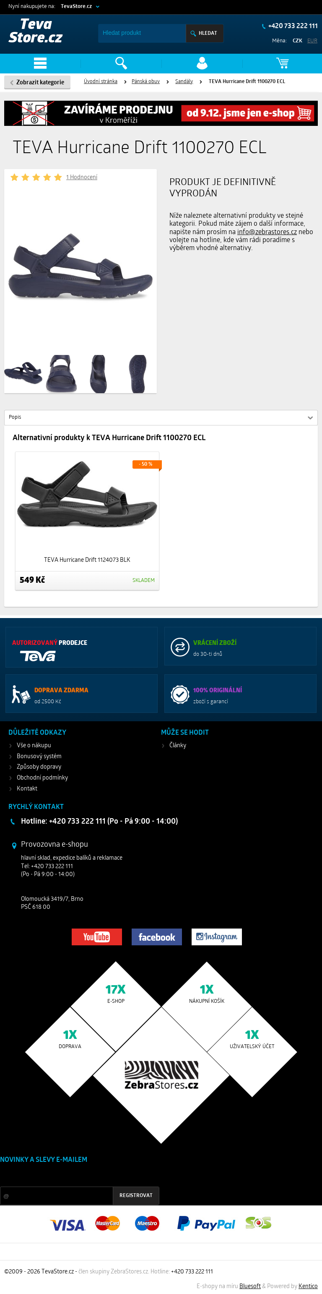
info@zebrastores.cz (267, 232)
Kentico (308, 1287)
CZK (297, 41)
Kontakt (27, 789)
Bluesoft (250, 1287)
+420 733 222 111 (292, 26)
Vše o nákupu (34, 746)
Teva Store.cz (35, 32)
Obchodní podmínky (42, 778)
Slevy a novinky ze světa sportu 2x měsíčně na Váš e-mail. (71, 1176)
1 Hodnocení (81, 178)
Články (177, 746)
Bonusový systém (39, 757)
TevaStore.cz (76, 6)
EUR (312, 41)
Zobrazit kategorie (40, 83)
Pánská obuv (146, 81)
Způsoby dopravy (39, 767)
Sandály (184, 81)
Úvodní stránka (100, 81)
